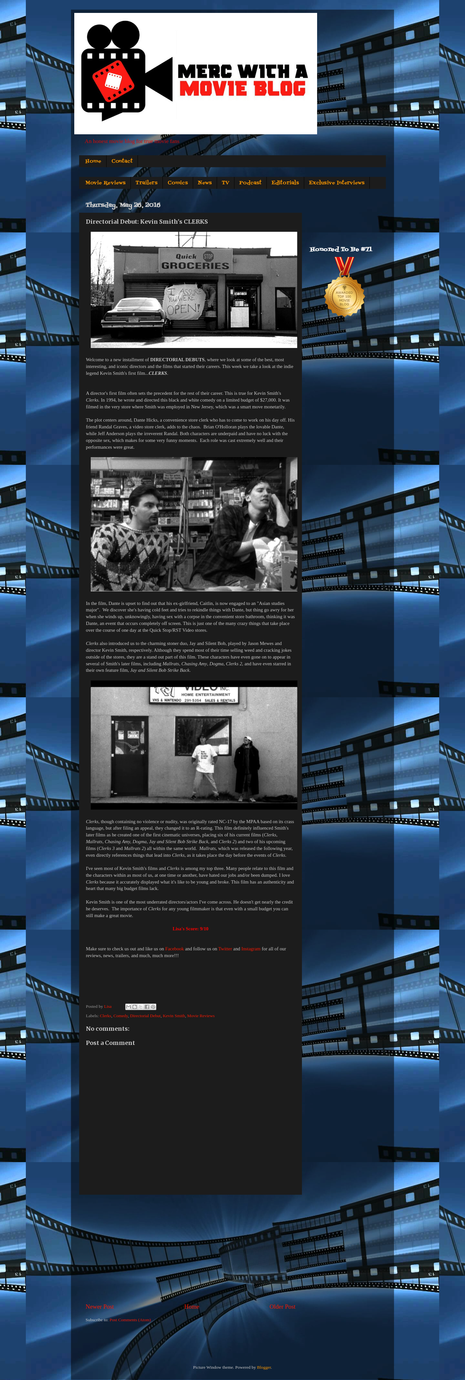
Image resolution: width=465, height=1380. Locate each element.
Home (93, 161)
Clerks (105, 1015)
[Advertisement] (190, 1248)
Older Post (282, 1306)
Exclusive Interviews (337, 183)
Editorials (285, 183)
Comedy (120, 1015)
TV (225, 183)
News (205, 183)
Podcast (250, 183)
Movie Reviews (105, 183)
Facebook (174, 948)
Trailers (147, 183)
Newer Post (100, 1306)
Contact (122, 161)
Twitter (225, 948)
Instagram (250, 948)
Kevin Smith (174, 1015)
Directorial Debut (145, 1015)
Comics (178, 183)
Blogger (264, 1367)
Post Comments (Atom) (130, 1319)
